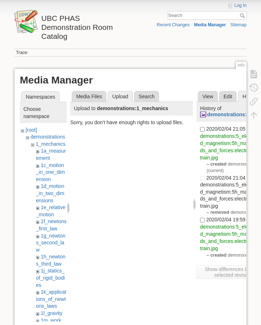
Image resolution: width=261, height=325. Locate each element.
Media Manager (210, 24)
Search (243, 15)
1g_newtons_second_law (51, 243)
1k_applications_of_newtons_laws (51, 299)
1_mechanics (51, 144)
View (207, 96)
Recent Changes (173, 24)
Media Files (89, 96)
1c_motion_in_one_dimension (50, 172)
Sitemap (238, 24)
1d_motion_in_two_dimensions (50, 193)
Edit (228, 96)
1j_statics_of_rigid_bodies (50, 278)
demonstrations (48, 137)
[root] (31, 130)
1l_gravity (51, 313)
